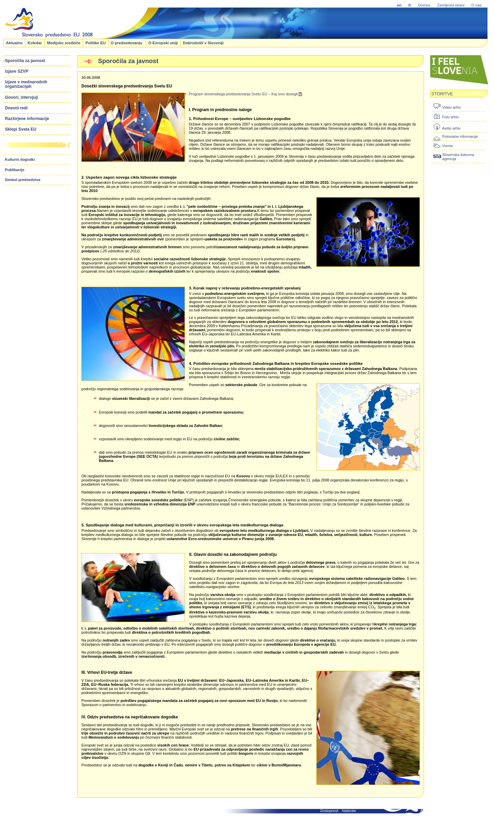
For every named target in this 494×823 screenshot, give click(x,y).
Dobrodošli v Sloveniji (203, 42)
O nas (476, 5)
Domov (424, 5)
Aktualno (14, 42)
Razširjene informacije (27, 118)
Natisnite (349, 811)
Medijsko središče (63, 42)
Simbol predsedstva (22, 180)
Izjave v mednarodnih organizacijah (26, 84)
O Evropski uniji (163, 42)
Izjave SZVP (16, 71)
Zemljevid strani (450, 5)
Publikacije (14, 170)
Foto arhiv (450, 117)
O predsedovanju (126, 42)
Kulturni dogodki (20, 159)
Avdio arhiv (451, 128)
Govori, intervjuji (21, 97)
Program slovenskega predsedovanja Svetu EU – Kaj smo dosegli (245, 94)
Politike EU (95, 42)
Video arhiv (451, 107)
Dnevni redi (16, 108)
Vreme (447, 146)
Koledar (34, 42)
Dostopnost (329, 811)
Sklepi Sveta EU (21, 129)
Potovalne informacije (460, 136)
